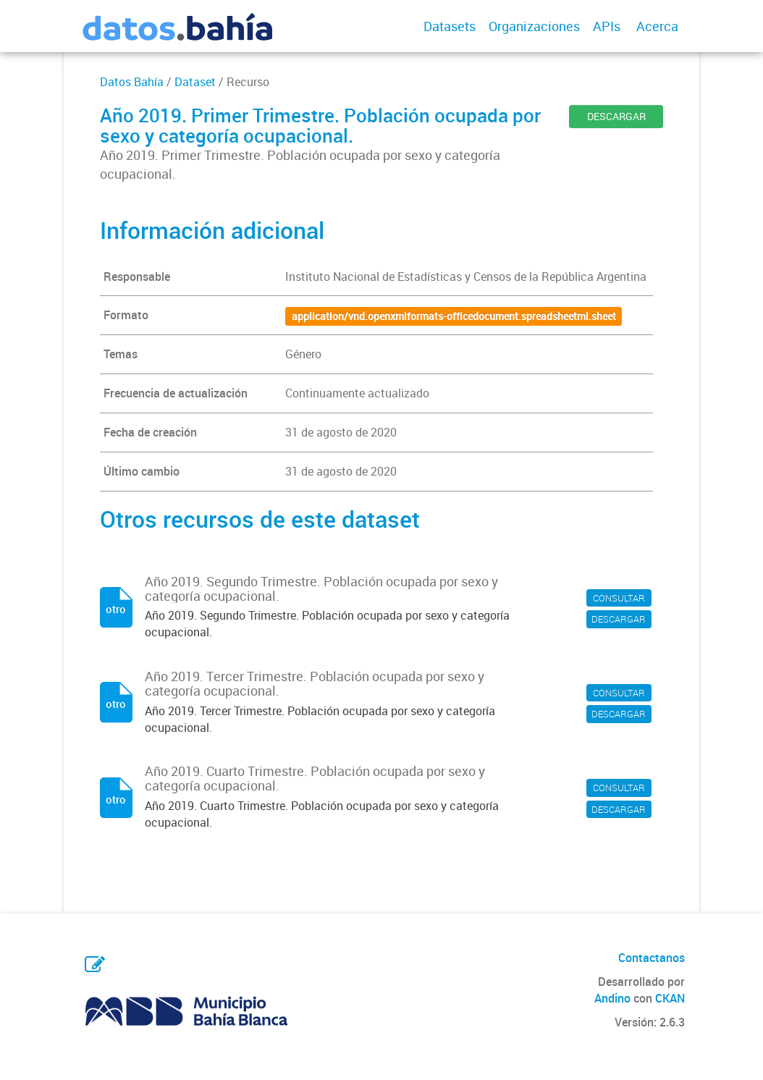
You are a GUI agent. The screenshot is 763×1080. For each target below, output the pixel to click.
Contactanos (651, 958)
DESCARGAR (616, 116)
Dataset (195, 82)
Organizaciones (534, 26)
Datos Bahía (132, 82)
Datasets (449, 26)
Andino (612, 998)
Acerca (657, 26)
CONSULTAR (619, 597)
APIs (606, 26)
